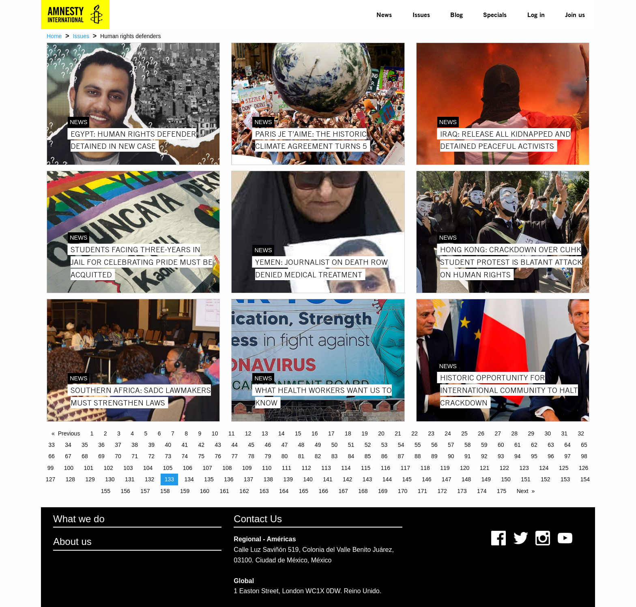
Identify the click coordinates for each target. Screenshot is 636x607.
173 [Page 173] (461, 491)
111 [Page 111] (286, 468)
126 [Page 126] (583, 468)
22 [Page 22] (414, 433)
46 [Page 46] (268, 445)
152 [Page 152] (545, 479)
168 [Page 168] (362, 491)
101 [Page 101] (88, 468)
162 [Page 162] (244, 491)
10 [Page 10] (215, 433)
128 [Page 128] (70, 479)
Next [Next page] (523, 491)
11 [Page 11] (231, 433)
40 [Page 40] (168, 445)
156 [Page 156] (125, 491)
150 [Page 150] (506, 479)
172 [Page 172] (442, 491)
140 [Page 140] (307, 479)
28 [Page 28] (514, 433)
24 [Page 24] (448, 433)
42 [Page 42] (201, 445)
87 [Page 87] (401, 456)
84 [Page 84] (351, 456)
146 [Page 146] (426, 479)
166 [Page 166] (323, 491)
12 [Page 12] (248, 433)
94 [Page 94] (517, 456)
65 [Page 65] (584, 445)
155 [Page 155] (105, 491)
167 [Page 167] (343, 491)
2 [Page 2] (105, 433)
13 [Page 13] (265, 433)
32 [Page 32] (581, 433)
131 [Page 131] (129, 479)
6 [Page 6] (159, 433)
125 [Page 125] (563, 468)
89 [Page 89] (434, 456)
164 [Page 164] (283, 491)
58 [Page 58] (467, 445)
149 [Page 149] (486, 479)
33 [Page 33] (51, 445)
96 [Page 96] (551, 456)
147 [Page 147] (446, 479)
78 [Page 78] (251, 456)
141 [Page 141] (327, 479)
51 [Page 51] (351, 445)
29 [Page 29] (531, 433)
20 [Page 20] (381, 433)
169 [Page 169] (382, 491)
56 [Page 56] (434, 445)
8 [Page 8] (186, 433)
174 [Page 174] (481, 491)
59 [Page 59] (484, 445)
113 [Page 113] (326, 468)
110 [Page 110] (266, 468)
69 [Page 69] (101, 456)
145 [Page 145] (406, 479)
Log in (536, 14)
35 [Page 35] (85, 445)
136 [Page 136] (228, 479)
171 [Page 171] (422, 491)
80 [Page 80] (284, 456)
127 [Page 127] (50, 479)
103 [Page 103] (128, 468)
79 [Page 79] (268, 456)
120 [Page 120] (464, 468)
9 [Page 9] (200, 433)
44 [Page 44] (235, 445)
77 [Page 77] (235, 456)
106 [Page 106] (187, 468)
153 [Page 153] (565, 479)
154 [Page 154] (585, 479)
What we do (79, 518)
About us (72, 541)
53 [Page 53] (384, 445)
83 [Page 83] (334, 456)
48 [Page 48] (301, 445)
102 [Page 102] (108, 468)
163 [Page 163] (264, 491)
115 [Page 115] (365, 468)
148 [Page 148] (466, 479)
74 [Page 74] (184, 456)
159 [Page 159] (184, 491)
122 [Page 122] (504, 468)
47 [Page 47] (284, 445)
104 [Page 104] (148, 468)
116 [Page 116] (385, 468)
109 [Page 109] (246, 468)
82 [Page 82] (318, 456)
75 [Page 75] (201, 456)
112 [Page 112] (306, 468)
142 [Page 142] (347, 479)
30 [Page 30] (547, 433)
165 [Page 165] (303, 491)
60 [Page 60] (501, 445)
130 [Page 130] (109, 479)
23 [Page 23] (431, 433)
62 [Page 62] (534, 445)
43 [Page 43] (218, 445)
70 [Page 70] (118, 456)
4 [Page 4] (132, 433)
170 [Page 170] (402, 491)
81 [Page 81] (301, 456)
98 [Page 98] (584, 456)
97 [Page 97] (567, 456)
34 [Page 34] (68, 445)
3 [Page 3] (118, 433)
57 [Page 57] (451, 445)
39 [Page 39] (151, 445)
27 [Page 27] (497, 433)
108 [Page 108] (227, 468)
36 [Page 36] (101, 445)
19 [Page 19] (364, 433)
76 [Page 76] (218, 456)
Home (54, 36)
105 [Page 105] (167, 468)
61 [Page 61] (517, 445)
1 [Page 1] (92, 433)
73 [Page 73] (168, 456)
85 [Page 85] (368, 456)
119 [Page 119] (444, 468)
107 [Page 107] (207, 468)
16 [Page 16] (315, 433)
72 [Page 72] (151, 456)
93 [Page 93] (501, 456)
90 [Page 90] (451, 456)
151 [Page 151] (525, 479)
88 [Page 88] (418, 456)
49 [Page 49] (318, 445)
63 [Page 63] (551, 445)
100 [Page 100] (68, 468)
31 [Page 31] (564, 433)
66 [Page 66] (51, 456)
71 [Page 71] (134, 456)
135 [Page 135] (208, 479)
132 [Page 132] (149, 479)
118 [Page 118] (425, 468)
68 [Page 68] (85, 456)
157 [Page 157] (145, 491)
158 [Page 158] (165, 491)
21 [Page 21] (398, 433)
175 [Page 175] (501, 491)
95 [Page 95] (534, 456)
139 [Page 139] (288, 479)
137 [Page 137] (248, 479)
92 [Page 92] (484, 456)
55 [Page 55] (418, 445)
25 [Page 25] (464, 433)
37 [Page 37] (118, 445)
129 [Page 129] (90, 479)
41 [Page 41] (184, 445)
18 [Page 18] (348, 433)
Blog (456, 14)
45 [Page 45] (251, 445)
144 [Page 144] (387, 479)
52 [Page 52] (368, 445)
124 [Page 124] (543, 468)
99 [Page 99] (50, 468)
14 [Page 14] (281, 433)
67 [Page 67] (68, 456)
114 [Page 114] (345, 468)
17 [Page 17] (331, 433)
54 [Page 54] (401, 445)
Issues (421, 14)
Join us (575, 14)
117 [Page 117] (405, 468)
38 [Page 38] (134, 445)
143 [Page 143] (367, 479)
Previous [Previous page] (69, 433)
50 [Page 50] (334, 445)
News (384, 14)
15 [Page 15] (298, 433)
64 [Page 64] (567, 445)
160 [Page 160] (204, 491)
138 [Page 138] (268, 479)
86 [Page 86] (384, 456)
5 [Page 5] (146, 433)
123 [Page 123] (524, 468)
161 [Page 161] (224, 491)
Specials (495, 14)
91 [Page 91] (467, 456)
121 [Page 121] (484, 468)
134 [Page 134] (189, 479)
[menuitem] (384, 14)
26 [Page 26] (481, 433)
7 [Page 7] (172, 433)
